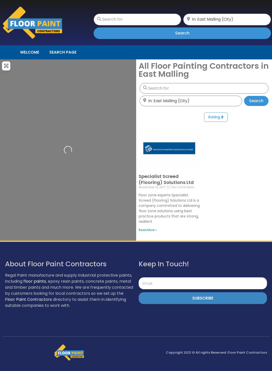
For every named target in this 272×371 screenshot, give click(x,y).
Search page (62, 52)
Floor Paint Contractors (28, 299)
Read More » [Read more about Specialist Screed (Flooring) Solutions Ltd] (148, 230)
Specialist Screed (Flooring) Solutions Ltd (166, 179)
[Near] (227, 19)
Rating (215, 117)
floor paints (34, 281)
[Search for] (137, 19)
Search (189, 33)
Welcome (29, 52)
